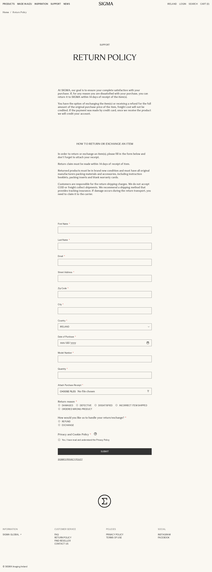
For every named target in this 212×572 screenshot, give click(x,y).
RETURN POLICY (62, 537)
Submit (105, 451)
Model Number (65, 353)
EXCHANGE (68, 425)
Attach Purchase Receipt (70, 385)
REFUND (66, 421)
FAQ (56, 534)
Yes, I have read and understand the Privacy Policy (85, 440)
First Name (63, 224)
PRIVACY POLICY (115, 534)
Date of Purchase (66, 336)
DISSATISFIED (105, 405)
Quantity (62, 369)
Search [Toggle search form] (193, 4)
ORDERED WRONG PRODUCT (77, 409)
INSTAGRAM (164, 534)
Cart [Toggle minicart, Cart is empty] (204, 4)
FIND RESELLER (62, 541)
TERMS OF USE (114, 537)
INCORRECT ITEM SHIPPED (133, 405)
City (60, 304)
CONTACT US (61, 544)
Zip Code (62, 288)
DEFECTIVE (86, 405)
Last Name (63, 240)
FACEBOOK (164, 537)
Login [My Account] (182, 4)
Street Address (65, 272)
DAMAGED (67, 405)
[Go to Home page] (106, 3)
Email (61, 256)
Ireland (172, 4)
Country (62, 320)
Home (6, 12)
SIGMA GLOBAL (11, 534)
